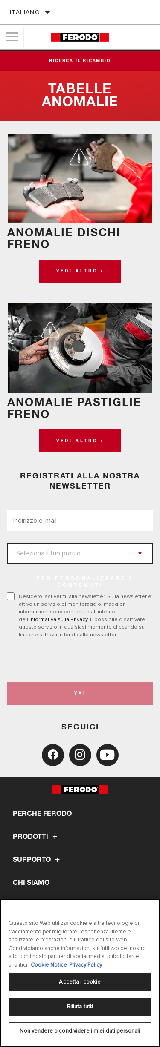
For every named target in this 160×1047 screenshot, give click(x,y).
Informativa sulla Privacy (58, 619)
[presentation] (78, 660)
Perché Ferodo (42, 813)
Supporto (37, 859)
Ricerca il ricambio (80, 61)
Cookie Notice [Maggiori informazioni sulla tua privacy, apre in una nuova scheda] (49, 964)
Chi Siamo (31, 882)
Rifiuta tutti (80, 1006)
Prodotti (36, 836)
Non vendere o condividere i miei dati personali (80, 1030)
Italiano (25, 12)
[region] (80, 973)
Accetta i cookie (80, 981)
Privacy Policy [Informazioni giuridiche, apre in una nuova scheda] (85, 964)
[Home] (79, 37)
